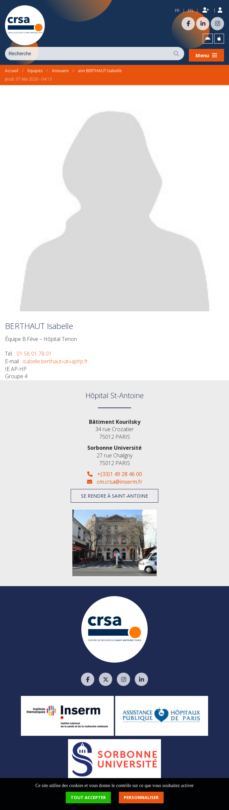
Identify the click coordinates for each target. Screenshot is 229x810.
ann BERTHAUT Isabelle (100, 69)
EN (190, 10)
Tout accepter (88, 797)
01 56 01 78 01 (34, 351)
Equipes (35, 69)
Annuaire (60, 69)
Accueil (11, 69)
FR (177, 10)
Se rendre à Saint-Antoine (114, 494)
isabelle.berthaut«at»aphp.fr (55, 359)
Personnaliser (141, 797)
